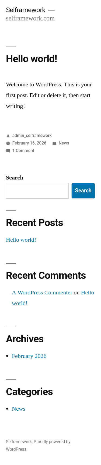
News (64, 143)
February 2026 (29, 356)
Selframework (25, 10)
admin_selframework (32, 135)
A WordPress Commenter (42, 292)
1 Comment (23, 150)
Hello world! (31, 59)
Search (14, 177)
